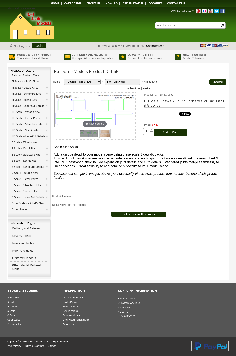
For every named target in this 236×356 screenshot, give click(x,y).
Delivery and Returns (26, 228)
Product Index (14, 324)
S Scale (11, 311)
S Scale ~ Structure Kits (26, 154)
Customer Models (24, 257)
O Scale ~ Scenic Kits (24, 191)
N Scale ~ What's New (25, 81)
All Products (151, 81)
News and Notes (23, 243)
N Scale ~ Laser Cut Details (28, 105)
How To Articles (22, 250)
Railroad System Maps (26, 75)
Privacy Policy (14, 346)
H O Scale (12, 306)
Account (155, 3)
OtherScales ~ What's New (28, 203)
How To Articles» (195, 54)
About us (93, 3)
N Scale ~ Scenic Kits (24, 99)
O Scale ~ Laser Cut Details (28, 197)
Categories (73, 3)
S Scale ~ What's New (25, 142)
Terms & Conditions (34, 346)
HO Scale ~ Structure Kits (27, 124)
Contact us (176, 3)
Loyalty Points (21, 235)
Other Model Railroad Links (26, 266)
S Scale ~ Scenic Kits (24, 160)
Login (39, 45)
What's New (13, 297)
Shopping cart (155, 45)
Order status (133, 3)
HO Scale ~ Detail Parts (26, 118)
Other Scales (19, 209)
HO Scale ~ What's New (26, 111)
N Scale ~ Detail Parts (25, 87)
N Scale (11, 302)
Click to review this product (138, 214)
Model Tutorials (193, 58)
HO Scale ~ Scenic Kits (25, 130)
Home (55, 3)
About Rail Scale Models (21, 8)
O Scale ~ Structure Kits (26, 185)
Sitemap (52, 346)
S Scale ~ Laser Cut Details (28, 166)
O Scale (11, 315)
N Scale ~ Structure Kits (26, 93)
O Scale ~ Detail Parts (25, 178)
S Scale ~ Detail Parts (25, 148)
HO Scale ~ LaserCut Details (29, 136)
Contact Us (68, 324)
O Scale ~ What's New (25, 172)
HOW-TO (111, 3)
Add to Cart (170, 132)
